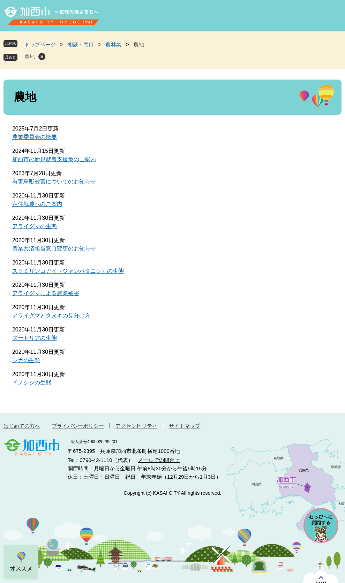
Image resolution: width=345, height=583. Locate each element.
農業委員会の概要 (34, 137)
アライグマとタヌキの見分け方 (51, 316)
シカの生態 (26, 360)
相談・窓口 (81, 44)
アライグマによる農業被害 (45, 293)
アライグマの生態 (34, 226)
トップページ (40, 44)
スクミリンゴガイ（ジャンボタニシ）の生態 (68, 271)
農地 (29, 57)
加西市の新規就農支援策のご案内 (54, 159)
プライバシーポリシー (78, 426)
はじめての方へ (21, 426)
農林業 (113, 44)
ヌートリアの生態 (34, 338)
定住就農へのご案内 (37, 204)
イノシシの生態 (31, 383)
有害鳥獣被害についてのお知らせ (54, 182)
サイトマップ (184, 426)
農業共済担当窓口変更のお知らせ (54, 249)
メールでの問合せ (159, 460)
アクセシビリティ (136, 426)
